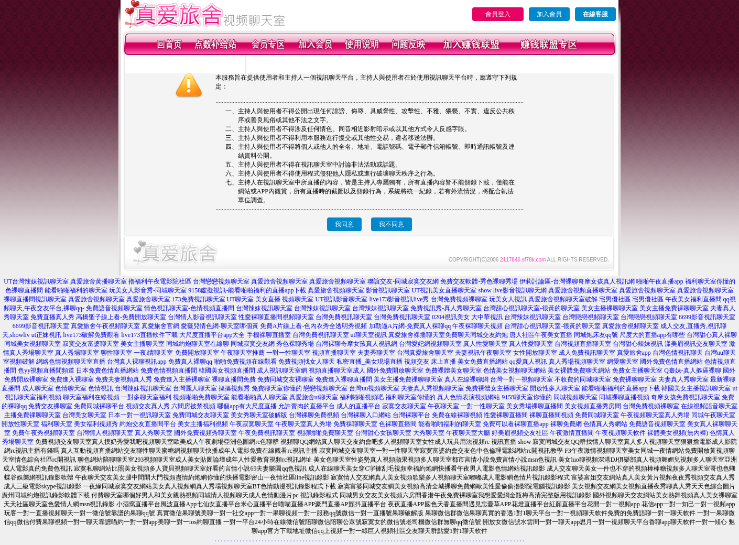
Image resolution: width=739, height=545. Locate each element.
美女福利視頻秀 (96, 424)
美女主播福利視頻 (203, 424)
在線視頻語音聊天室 (709, 406)
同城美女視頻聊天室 (32, 343)
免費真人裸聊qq (190, 361)
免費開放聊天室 (197, 352)
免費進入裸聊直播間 (344, 379)
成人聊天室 (37, 388)
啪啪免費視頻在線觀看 (245, 361)
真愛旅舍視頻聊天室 (279, 281)
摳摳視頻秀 (234, 388)
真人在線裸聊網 (466, 379)
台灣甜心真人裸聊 (712, 335)
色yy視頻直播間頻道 (46, 370)
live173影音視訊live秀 (399, 299)
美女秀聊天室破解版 (259, 415)
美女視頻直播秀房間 (592, 406)
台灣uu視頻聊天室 (374, 388)
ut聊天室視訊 (369, 335)
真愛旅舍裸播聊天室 (416, 335)
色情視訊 (100, 388)
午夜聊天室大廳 (468, 433)
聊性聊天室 (116, 352)
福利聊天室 (56, 424)
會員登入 (497, 14)
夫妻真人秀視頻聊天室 (432, 388)
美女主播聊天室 (143, 343)
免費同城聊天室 (597, 415)
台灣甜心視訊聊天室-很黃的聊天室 (531, 308)
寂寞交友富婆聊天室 (90, 343)
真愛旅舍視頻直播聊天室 (582, 290)
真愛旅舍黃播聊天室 (98, 281)
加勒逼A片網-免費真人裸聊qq (410, 326)
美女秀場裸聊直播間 (534, 406)
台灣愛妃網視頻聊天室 (430, 343)
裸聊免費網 (566, 424)
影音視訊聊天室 (388, 290)
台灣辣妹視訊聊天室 (264, 308)
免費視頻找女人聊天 (306, 361)
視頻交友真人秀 (148, 406)
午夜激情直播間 (572, 433)
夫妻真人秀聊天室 (683, 379)
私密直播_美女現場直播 (369, 361)
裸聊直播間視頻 (551, 415)
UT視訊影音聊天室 (342, 299)
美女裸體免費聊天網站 (579, 370)
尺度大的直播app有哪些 (652, 335)
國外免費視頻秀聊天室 (205, 433)
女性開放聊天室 (535, 352)
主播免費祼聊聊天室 (32, 415)
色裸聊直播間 (24, 290)
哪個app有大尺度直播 (246, 406)
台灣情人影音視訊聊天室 (202, 317)
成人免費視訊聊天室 (587, 352)
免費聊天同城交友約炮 (476, 335)
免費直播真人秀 (52, 317)
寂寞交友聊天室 (404, 406)
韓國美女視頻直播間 (227, 370)
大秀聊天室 (428, 433)
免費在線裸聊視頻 (457, 415)
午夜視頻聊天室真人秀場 (655, 415)
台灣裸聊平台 (411, 415)
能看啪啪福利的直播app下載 (621, 388)
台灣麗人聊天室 (195, 388)
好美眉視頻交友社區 (520, 433)
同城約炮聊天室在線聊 (197, 343)
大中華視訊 (487, 317)
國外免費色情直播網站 (671, 361)
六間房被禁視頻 (193, 406)
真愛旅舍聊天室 (148, 299)
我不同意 (391, 224)
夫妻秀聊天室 (376, 352)
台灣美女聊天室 (84, 415)
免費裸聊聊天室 (635, 379)
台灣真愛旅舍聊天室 (425, 352)
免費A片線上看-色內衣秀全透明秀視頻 (313, 326)
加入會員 (549, 14)
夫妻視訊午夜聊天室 (483, 352)
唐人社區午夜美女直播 (540, 335)
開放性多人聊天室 (555, 388)
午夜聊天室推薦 (243, 352)
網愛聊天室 (622, 361)
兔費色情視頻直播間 (168, 370)
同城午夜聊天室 (713, 415)
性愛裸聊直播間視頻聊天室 (276, 317)
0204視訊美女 (451, 317)
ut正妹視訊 (46, 335)
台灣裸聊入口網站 (366, 415)
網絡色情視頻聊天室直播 (70, 361)
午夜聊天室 (443, 406)
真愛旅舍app (634, 352)
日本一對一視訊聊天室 (139, 415)
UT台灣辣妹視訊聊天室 (36, 281)
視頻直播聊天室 (334, 352)
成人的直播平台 (358, 406)
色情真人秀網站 (605, 424)
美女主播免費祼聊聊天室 (674, 308)
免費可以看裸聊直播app (515, 424)
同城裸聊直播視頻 (624, 397)
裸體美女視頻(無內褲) (677, 433)
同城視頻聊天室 (575, 397)
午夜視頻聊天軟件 (620, 433)
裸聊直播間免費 (234, 379)
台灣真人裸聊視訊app (136, 361)
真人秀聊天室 (153, 433)
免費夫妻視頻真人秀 (123, 379)
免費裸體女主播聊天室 (496, 388)
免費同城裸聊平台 (99, 406)
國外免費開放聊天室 (395, 370)
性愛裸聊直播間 (506, 415)
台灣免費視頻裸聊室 (459, 299)
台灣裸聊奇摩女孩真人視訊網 (356, 343)
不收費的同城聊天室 (583, 379)
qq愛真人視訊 (528, 361)
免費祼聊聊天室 (355, 424)
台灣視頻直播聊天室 (583, 343)
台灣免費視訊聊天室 (344, 317)
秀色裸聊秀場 (295, 343)
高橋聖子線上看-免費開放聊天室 (121, 317)
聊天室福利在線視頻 (91, 397)
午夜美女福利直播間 (693, 299)
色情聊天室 (70, 388)
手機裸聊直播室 (269, 335)
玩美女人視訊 (508, 299)
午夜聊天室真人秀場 (303, 424)
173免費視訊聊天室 (198, 299)
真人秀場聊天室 (77, 352)
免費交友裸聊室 (50, 406)
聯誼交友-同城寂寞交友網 (403, 281)
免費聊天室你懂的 (277, 388)
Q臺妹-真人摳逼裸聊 (692, 370)
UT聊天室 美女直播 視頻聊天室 (270, 299)
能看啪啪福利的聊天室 (76, 290)
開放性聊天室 (20, 424)
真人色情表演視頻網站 (468, 397)
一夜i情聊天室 (153, 352)
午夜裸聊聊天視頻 (477, 326)
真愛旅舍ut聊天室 (313, 397)
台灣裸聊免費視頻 (314, 415)
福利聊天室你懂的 (710, 281)
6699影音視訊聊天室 (707, 317)
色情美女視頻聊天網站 (514, 370)
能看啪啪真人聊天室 (259, 397)
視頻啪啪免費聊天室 (201, 397)
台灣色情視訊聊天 (678, 352)
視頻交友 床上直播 (430, 361)
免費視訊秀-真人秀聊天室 (446, 308)
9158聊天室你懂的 (527, 397)
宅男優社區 (615, 299)
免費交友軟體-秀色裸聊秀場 (479, 281)
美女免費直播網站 (483, 361)
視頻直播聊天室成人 (337, 370)
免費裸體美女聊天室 (453, 370)
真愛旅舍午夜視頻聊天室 (105, 326)
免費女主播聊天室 (637, 370)
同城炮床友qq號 (596, 335)
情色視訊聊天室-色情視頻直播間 (189, 308)
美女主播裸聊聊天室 (609, 308)
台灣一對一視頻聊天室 (521, 379)
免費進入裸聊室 (72, 379)
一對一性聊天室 (288, 352)
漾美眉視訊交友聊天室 (696, 343)
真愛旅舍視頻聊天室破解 (562, 299)
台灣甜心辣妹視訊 (638, 343)
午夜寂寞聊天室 (252, 424)
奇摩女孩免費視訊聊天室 (685, 397)
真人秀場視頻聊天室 (577, 361)
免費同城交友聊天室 (200, 415)
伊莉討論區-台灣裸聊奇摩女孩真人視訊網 (577, 281)
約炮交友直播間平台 (147, 424)
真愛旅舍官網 (160, 326)
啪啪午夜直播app (659, 281)
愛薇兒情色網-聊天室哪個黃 (219, 326)
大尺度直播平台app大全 (212, 335)
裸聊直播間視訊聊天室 (35, 299)
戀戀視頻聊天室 (325, 388)
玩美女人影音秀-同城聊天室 (148, 290)
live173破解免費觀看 (91, 335)
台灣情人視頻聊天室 (105, 433)
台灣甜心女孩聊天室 (383, 433)
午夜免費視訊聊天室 (266, 433)
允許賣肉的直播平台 (306, 406)
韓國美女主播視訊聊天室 (696, 388)
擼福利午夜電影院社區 (159, 281)
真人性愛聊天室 (485, 343)
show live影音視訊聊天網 (512, 290)
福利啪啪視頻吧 (362, 397)
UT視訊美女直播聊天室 (443, 290)
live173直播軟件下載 (149, 335)
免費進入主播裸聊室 (182, 379)
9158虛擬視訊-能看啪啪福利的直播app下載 (247, 290)
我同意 (344, 224)
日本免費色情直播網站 (107, 370)
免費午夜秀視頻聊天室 (43, 433)
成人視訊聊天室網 (282, 370)
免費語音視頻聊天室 (114, 308)
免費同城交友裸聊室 (285, 379)
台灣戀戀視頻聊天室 (221, 281)
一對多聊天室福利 (146, 397)
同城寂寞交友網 (253, 343)
